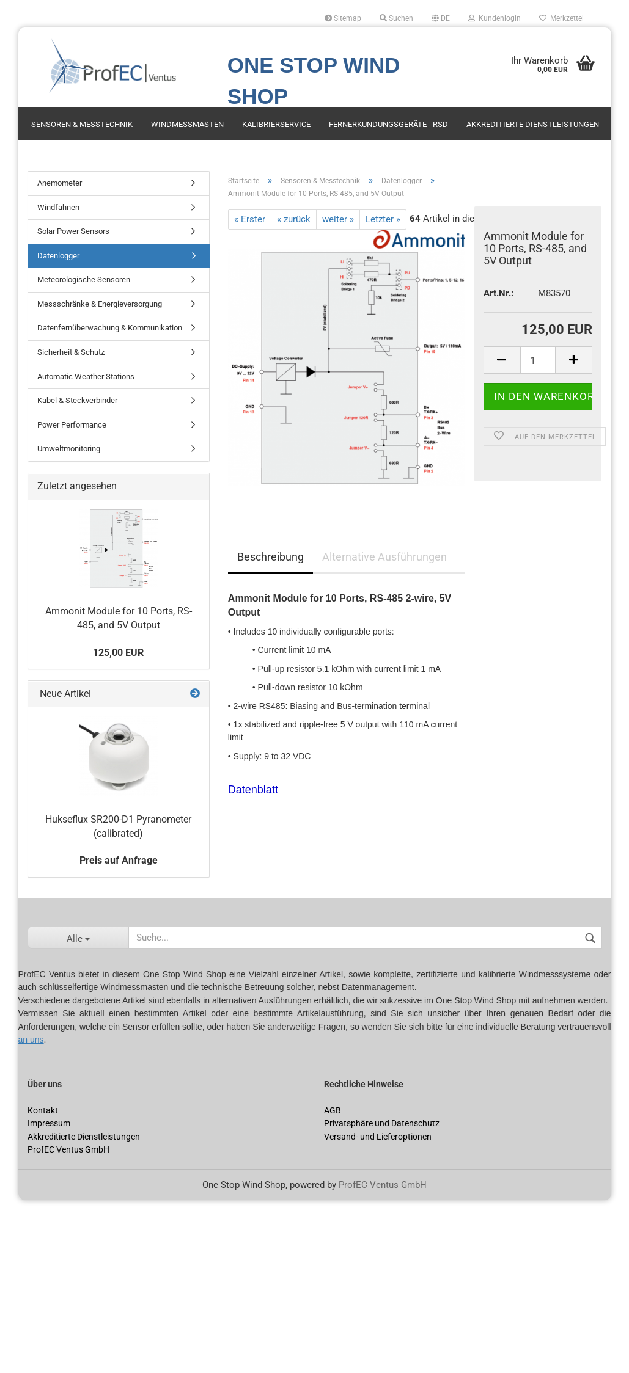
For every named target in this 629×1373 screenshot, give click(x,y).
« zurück (294, 219)
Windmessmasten (187, 124)
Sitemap (343, 18)
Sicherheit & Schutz (71, 352)
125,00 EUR (118, 652)
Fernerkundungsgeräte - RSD (388, 124)
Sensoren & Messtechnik (82, 124)
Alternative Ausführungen (384, 556)
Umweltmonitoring (68, 448)
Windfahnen (58, 207)
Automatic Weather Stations (85, 376)
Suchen (396, 18)
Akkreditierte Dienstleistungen (532, 124)
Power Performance (71, 424)
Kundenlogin (494, 18)
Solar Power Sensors (73, 231)
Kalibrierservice (276, 124)
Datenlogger (58, 255)
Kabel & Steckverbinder (77, 400)
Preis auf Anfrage (118, 860)
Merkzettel (561, 18)
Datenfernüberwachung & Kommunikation (109, 327)
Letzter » (383, 219)
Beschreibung (270, 556)
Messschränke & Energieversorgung (99, 303)
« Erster (249, 219)
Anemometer (59, 183)
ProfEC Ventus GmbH (383, 1184)
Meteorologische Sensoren (83, 279)
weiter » (338, 219)
